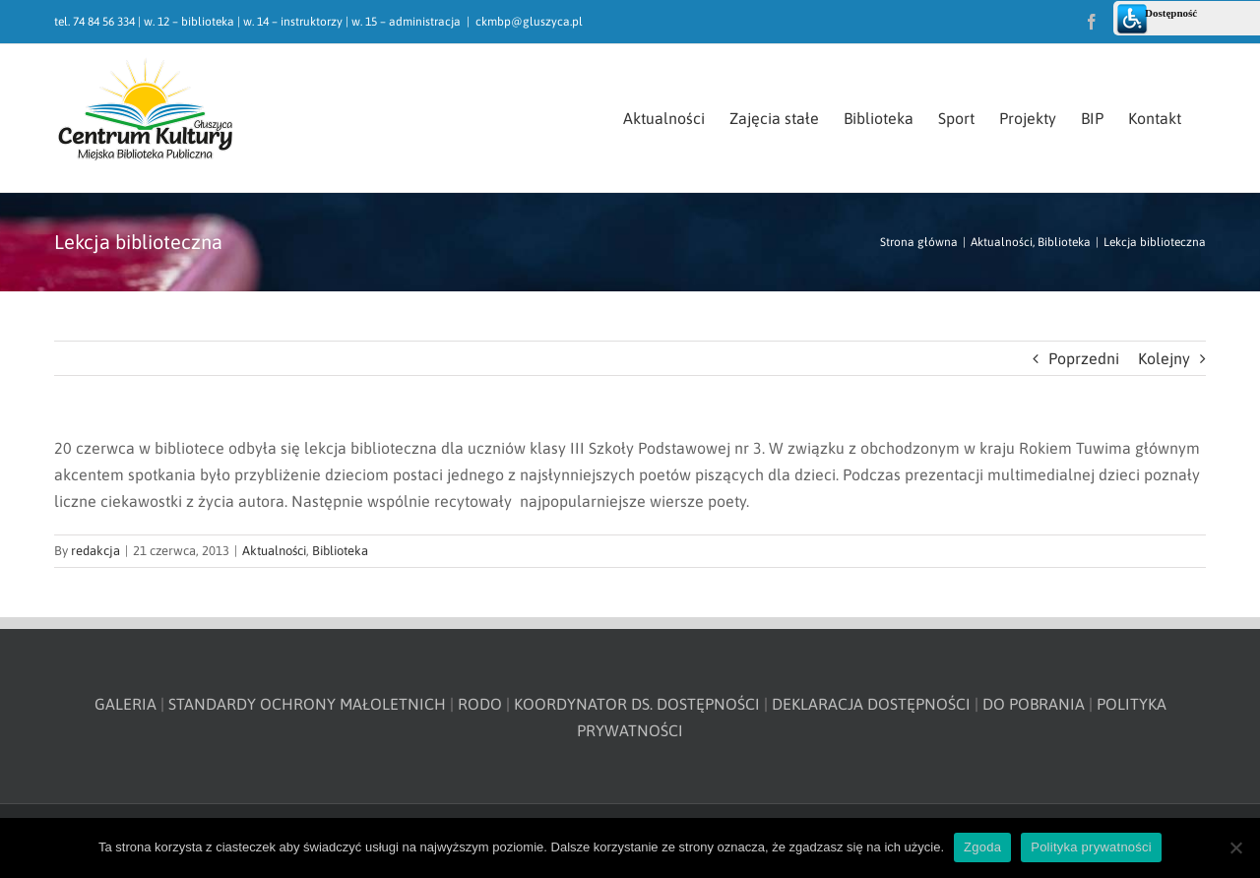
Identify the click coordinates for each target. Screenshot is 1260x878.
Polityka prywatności (1091, 847)
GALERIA (125, 704)
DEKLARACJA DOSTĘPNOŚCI (871, 704)
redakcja (95, 550)
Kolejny (1164, 358)
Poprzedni (1083, 358)
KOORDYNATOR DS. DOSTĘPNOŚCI (637, 704)
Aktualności (274, 550)
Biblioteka (340, 550)
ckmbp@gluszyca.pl (529, 22)
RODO (480, 704)
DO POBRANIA (1033, 704)
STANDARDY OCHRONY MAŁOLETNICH (307, 704)
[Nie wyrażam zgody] (1235, 847)
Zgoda (982, 847)
